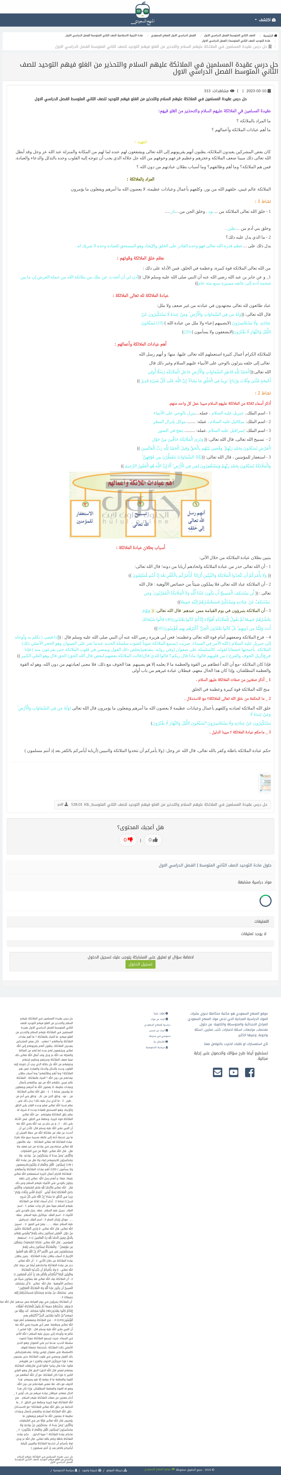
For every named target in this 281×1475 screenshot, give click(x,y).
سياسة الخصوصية (157, 1047)
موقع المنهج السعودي (159, 1469)
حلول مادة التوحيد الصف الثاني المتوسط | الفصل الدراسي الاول (215, 865)
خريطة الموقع (116, 1470)
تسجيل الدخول (140, 964)
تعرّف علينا (161, 1013)
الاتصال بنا (161, 1041)
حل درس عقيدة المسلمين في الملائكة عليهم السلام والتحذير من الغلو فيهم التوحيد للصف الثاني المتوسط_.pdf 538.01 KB (162, 804)
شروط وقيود (91, 1470)
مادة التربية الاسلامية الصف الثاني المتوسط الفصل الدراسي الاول (104, 35)
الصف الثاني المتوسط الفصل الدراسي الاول (229, 35)
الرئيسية (270, 35)
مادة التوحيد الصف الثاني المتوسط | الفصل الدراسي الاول (236, 40)
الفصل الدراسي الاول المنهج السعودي (173, 35)
